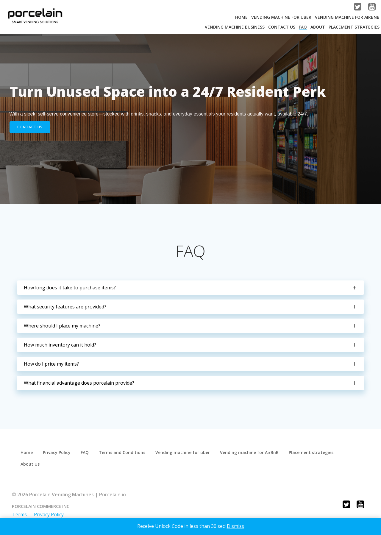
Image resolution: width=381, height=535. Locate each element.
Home (241, 17)
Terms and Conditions (122, 456)
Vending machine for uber (183, 456)
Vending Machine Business (234, 26)
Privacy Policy (57, 456)
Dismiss (235, 526)
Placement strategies (353, 26)
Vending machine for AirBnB (347, 17)
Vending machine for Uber (281, 17)
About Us (30, 468)
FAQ (303, 26)
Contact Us (281, 26)
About (317, 26)
